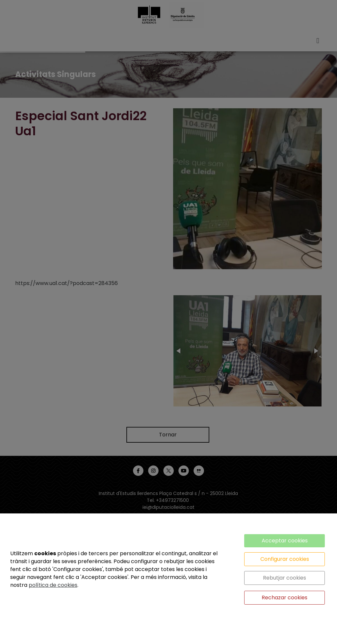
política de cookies (53, 585)
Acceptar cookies (285, 540)
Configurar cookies (284, 559)
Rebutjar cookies (284, 578)
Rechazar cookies (284, 597)
